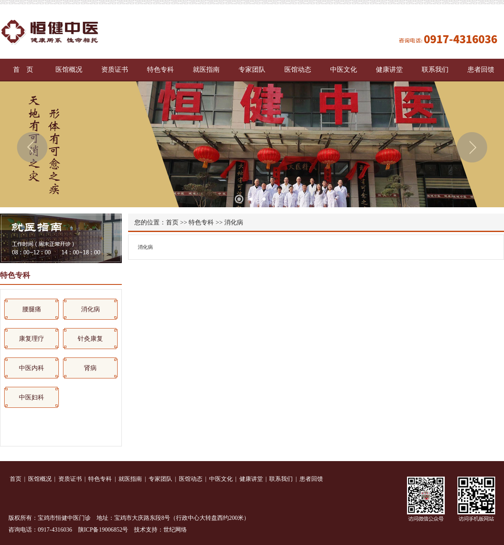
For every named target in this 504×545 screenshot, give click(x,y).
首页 (172, 222)
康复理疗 (31, 338)
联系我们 (435, 69)
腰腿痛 (31, 309)
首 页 (23, 69)
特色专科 (160, 69)
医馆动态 (297, 69)
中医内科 (31, 368)
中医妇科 (31, 397)
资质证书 (114, 69)
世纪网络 (175, 530)
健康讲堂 (389, 69)
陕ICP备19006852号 (103, 530)
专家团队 (252, 69)
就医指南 (206, 69)
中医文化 (343, 69)
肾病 (90, 368)
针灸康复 (90, 338)
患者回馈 (480, 69)
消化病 (90, 309)
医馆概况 (68, 69)
